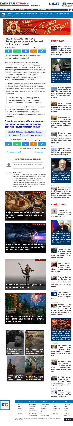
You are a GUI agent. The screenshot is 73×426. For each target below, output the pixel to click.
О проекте (67, 404)
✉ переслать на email (14, 152)
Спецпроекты (42, 9)
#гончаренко (14, 135)
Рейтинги (55, 414)
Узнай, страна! (31, 9)
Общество (22, 9)
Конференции (45, 404)
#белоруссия (30, 132)
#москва (38, 135)
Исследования (33, 415)
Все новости (39, 152)
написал (37, 65)
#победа (39, 132)
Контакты (67, 415)
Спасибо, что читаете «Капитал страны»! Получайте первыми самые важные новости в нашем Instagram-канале (25, 124)
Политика (32, 406)
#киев (31, 135)
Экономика (32, 404)
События (20, 401)
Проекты (55, 401)
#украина (19, 132)
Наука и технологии (39, 192)
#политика (24, 135)
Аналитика (13, 9)
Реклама (66, 414)
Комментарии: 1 (40, 48)
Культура (43, 406)
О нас (49, 9)
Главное (5, 9)
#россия (11, 132)
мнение (23, 109)
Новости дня (57, 40)
